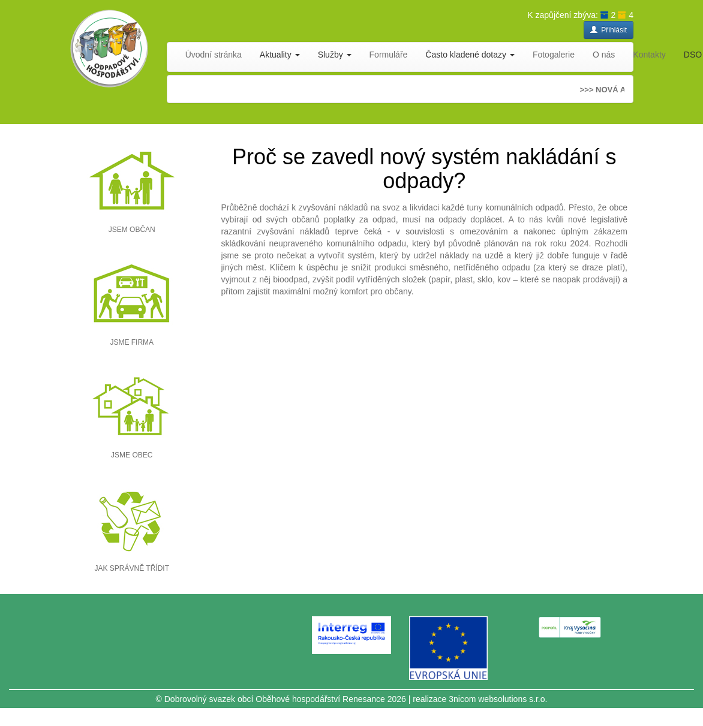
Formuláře (388, 54)
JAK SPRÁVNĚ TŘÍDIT (132, 568)
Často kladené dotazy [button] (470, 54)
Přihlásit (608, 30)
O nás (604, 54)
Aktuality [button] (280, 54)
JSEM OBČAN (132, 229)
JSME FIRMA (132, 342)
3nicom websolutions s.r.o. (498, 699)
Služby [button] (335, 54)
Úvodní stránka (213, 54)
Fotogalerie (554, 54)
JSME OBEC (131, 455)
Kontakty (649, 54)
